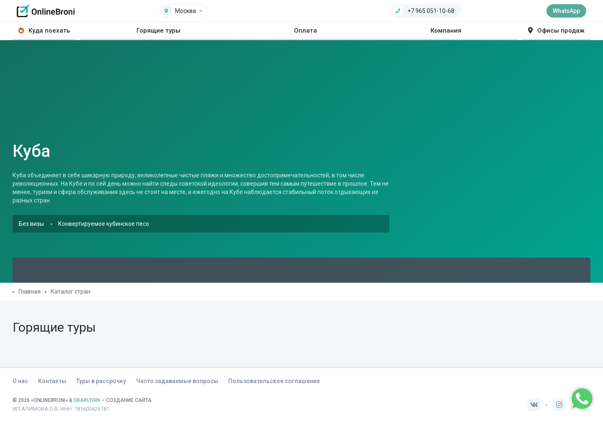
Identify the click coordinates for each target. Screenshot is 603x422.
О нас (20, 381)
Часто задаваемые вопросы (177, 381)
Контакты (52, 381)
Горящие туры (158, 30)
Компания (445, 30)
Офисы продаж (556, 30)
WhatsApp (566, 11)
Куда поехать (44, 30)
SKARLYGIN (87, 400)
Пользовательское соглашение (274, 381)
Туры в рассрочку (101, 381)
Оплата (305, 30)
